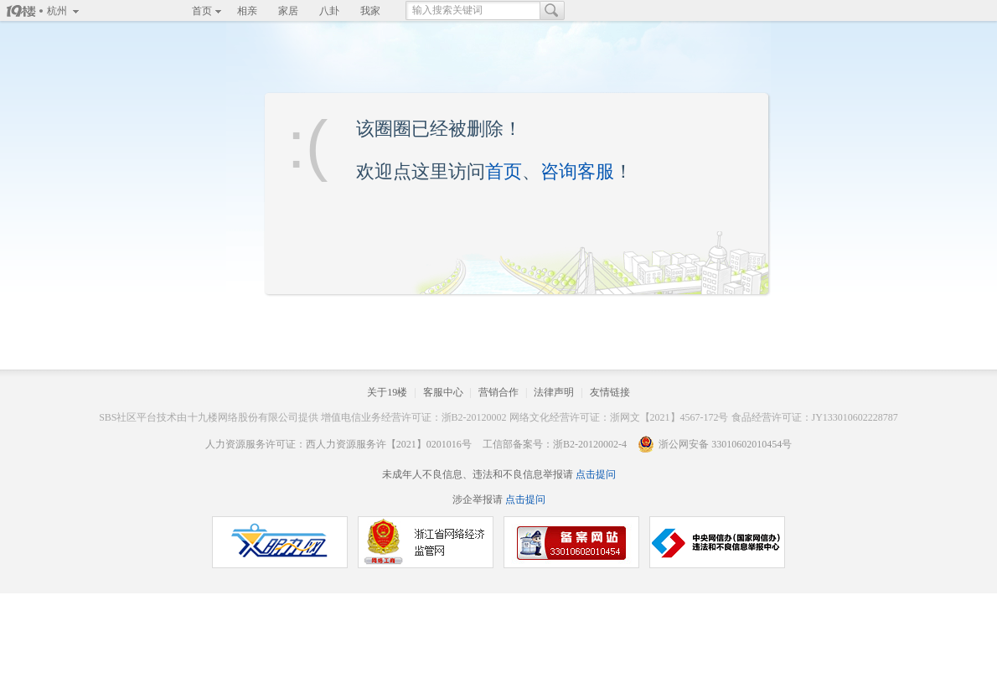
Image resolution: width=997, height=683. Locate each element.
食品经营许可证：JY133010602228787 (814, 417)
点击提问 (594, 474)
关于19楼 (387, 392)
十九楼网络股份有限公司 (243, 417)
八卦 (329, 11)
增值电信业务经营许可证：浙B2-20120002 (414, 417)
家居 (288, 11)
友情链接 (610, 392)
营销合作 (498, 392)
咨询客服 (577, 171)
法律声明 (554, 392)
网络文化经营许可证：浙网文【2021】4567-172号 (619, 417)
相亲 (247, 11)
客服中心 (443, 392)
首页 (202, 11)
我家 (370, 11)
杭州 (57, 11)
